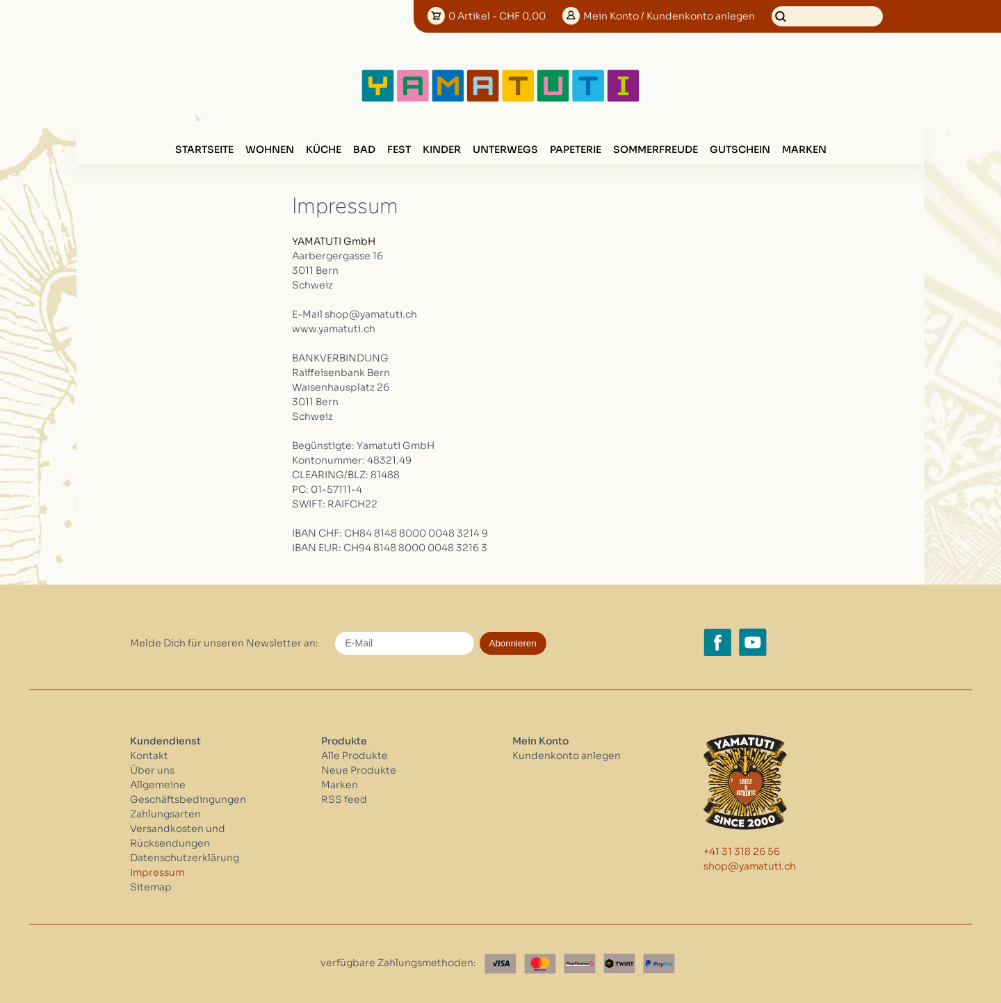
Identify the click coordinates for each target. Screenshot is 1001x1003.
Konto (669, 16)
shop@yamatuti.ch (749, 866)
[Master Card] (540, 964)
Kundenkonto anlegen (566, 755)
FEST (399, 149)
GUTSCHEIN (740, 149)
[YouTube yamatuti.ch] (753, 642)
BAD (364, 149)
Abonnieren (513, 643)
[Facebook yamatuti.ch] (717, 642)
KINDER (442, 149)
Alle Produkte (354, 755)
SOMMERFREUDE (655, 149)
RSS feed (344, 799)
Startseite (204, 149)
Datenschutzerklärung (184, 857)
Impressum (157, 872)
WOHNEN (269, 149)
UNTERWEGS (505, 149)
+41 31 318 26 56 (741, 851)
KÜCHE (323, 149)
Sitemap (151, 887)
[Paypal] (659, 964)
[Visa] (500, 964)
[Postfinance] (580, 964)
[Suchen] (827, 16)
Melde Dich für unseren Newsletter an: (224, 643)
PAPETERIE (575, 149)
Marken (804, 149)
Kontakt (149, 755)
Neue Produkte (358, 770)
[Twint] (619, 964)
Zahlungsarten (165, 814)
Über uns (152, 770)
